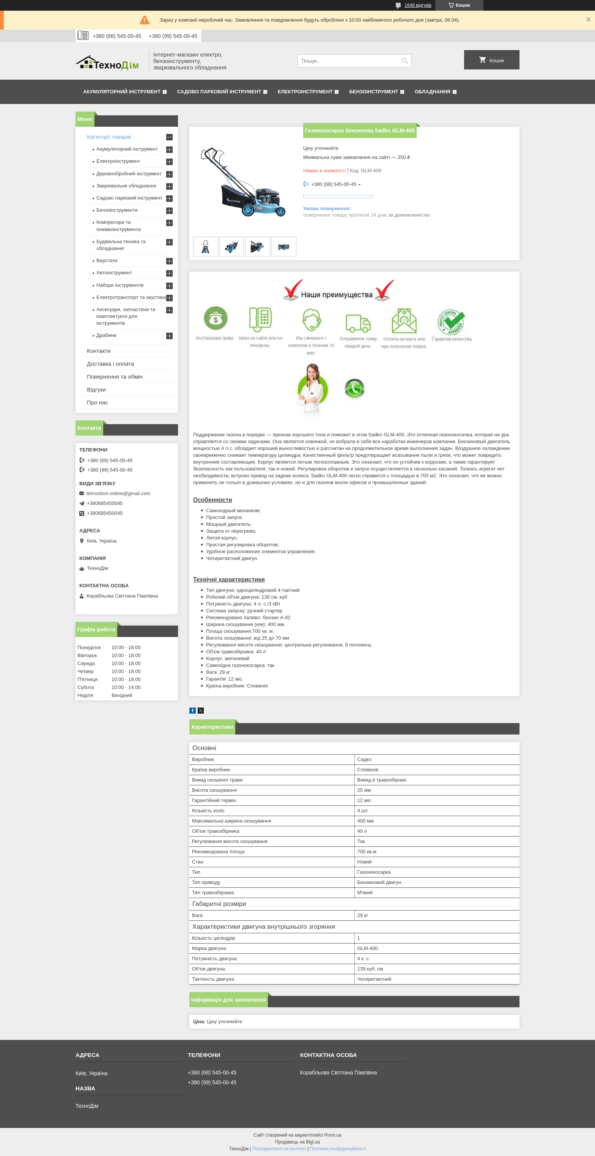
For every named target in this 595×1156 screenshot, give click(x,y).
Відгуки (96, 389)
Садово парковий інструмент (219, 91)
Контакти (98, 351)
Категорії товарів (109, 137)
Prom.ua (333, 1135)
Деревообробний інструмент (129, 173)
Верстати (107, 260)
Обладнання (432, 91)
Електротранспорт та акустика (131, 297)
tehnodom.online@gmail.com (119, 493)
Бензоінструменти (117, 210)
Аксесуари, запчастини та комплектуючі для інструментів (125, 316)
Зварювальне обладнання (126, 186)
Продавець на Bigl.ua (297, 1142)
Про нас (97, 402)
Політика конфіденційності (338, 1148)
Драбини (106, 335)
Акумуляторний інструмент (122, 91)
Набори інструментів (119, 285)
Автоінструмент (114, 272)
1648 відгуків (418, 5)
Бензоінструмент (373, 91)
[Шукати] (404, 61)
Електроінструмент (305, 91)
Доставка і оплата (110, 363)
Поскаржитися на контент (279, 1148)
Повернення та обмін (115, 376)
